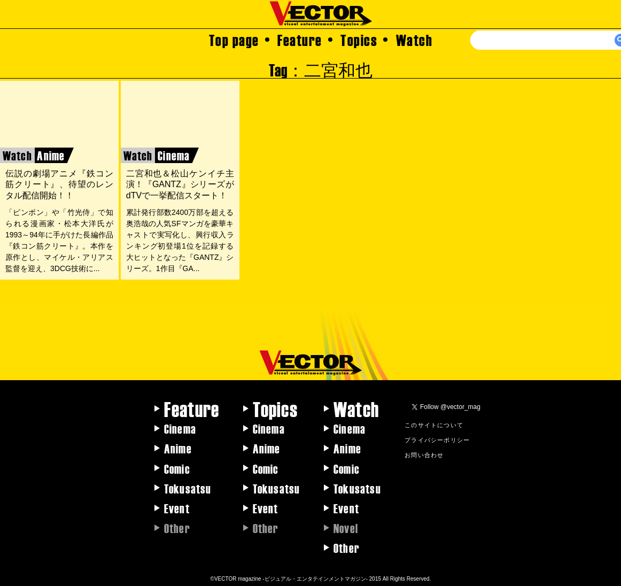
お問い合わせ (424, 454)
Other (346, 547)
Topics (358, 39)
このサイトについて (434, 424)
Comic (177, 468)
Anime (178, 448)
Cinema (180, 428)
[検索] (551, 40)
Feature (299, 39)
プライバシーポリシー (437, 439)
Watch (414, 39)
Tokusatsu (188, 488)
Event (177, 508)
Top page (234, 39)
